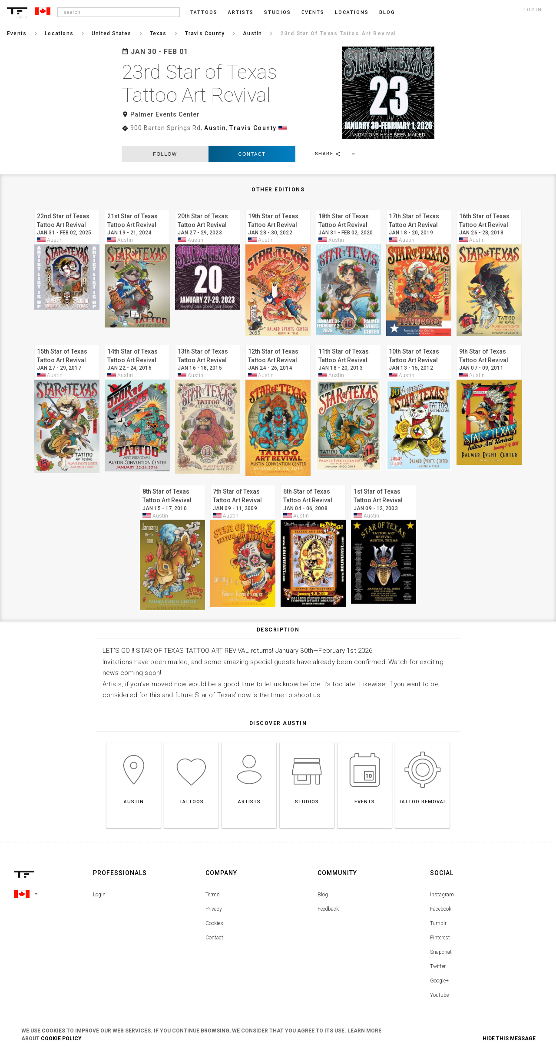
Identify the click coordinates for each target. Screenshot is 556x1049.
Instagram (442, 886)
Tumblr (438, 915)
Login (99, 886)
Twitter (438, 958)
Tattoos (204, 12)
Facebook (440, 900)
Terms (212, 886)
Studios (277, 12)
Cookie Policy (61, 1039)
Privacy (213, 900)
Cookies (214, 915)
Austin (215, 127)
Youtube (439, 986)
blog (387, 12)
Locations (352, 12)
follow (165, 145)
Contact (252, 145)
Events (312, 12)
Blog (323, 886)
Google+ (439, 972)
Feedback (328, 900)
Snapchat (441, 943)
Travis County (253, 127)
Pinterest (440, 929)
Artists (241, 12)
